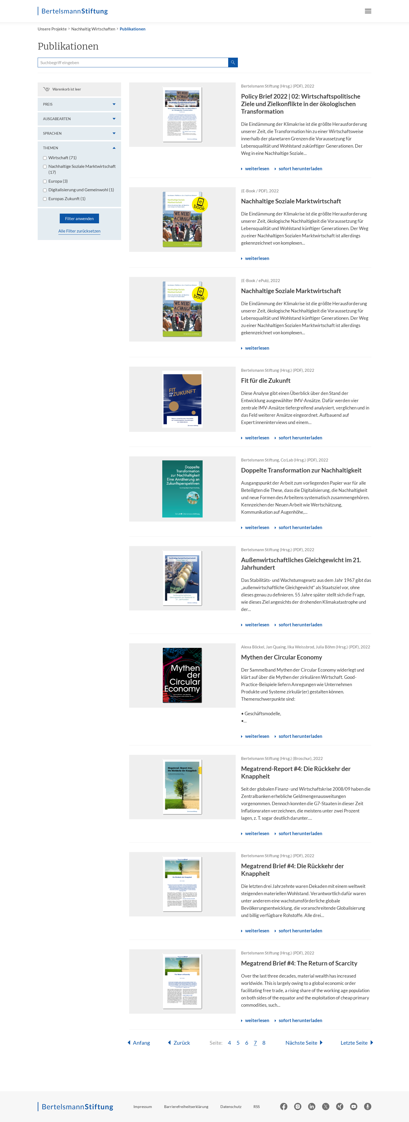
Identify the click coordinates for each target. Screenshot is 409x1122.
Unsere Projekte (52, 28)
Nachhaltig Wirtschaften (93, 28)
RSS (256, 1106)
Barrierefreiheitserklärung (186, 1106)
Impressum (142, 1106)
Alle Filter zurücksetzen (79, 230)
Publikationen (133, 28)
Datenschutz (230, 1106)
